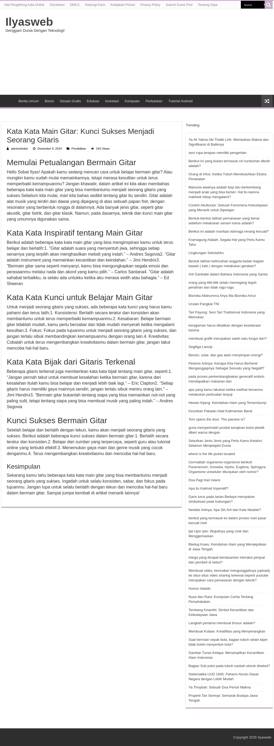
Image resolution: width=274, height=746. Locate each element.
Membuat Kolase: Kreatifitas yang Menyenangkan (226, 631)
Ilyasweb (29, 21)
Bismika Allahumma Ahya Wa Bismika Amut (222, 296)
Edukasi (93, 101)
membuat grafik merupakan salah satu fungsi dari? (227, 338)
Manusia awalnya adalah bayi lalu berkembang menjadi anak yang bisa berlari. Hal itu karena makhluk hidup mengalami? (224, 192)
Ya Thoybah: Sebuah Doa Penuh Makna (219, 687)
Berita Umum (28, 101)
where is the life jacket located (211, 454)
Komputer (132, 101)
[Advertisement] (171, 51)
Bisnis (49, 101)
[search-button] (269, 5)
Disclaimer (57, 5)
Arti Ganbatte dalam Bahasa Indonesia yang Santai (228, 274)
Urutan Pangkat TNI (203, 304)
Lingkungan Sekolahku (206, 253)
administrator (19, 148)
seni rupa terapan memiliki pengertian (217, 153)
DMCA (74, 5)
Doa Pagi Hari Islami (204, 480)
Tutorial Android (180, 101)
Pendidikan (78, 148)
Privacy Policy (150, 5)
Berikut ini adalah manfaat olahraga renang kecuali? (228, 231)
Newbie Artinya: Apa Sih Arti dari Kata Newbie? (224, 510)
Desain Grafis (70, 101)
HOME (8, 100)
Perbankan (154, 101)
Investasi (112, 101)
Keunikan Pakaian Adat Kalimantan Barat (220, 411)
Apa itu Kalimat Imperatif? (208, 488)
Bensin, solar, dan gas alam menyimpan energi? (225, 355)
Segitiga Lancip (200, 347)
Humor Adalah (199, 588)
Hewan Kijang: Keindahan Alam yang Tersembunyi (227, 403)
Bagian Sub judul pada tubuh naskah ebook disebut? (229, 666)
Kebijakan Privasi (123, 5)
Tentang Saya (207, 5)
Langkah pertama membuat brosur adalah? (221, 623)
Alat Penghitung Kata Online (24, 5)
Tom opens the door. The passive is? (216, 419)
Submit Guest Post (179, 5)
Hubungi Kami (95, 5)
